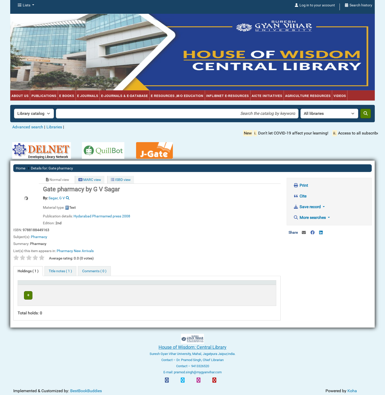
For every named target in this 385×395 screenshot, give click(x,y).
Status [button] (197, 285)
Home (20, 168)
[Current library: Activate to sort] (128, 285)
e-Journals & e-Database (124, 95)
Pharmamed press (106, 216)
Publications (43, 95)
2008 (126, 216)
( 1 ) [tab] (28, 271)
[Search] (365, 113)
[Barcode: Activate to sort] (253, 285)
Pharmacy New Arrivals (75, 251)
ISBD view (121, 180)
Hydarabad (82, 216)
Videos (339, 95)
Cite (299, 196)
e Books (66, 95)
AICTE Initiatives (267, 95)
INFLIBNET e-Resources (227, 95)
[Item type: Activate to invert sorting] (42, 285)
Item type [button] (27, 285)
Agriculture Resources (308, 95)
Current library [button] (80, 285)
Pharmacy (39, 237)
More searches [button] (310, 217)
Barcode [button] (239, 285)
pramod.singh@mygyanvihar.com (197, 369)
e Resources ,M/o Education (177, 95)
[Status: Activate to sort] (210, 285)
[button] (25, 5)
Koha (352, 387)
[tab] (60, 271)
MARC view (89, 180)
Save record (307, 206)
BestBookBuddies (86, 387)
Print (300, 185)
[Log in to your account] (314, 5)
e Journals (87, 95)
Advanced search (27, 127)
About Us (20, 95)
